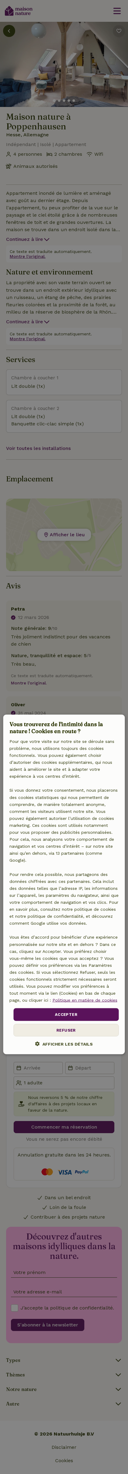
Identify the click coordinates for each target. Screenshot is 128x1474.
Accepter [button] (66, 1014)
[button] (64, 1043)
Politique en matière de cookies (84, 1000)
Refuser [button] (66, 1030)
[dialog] (64, 884)
